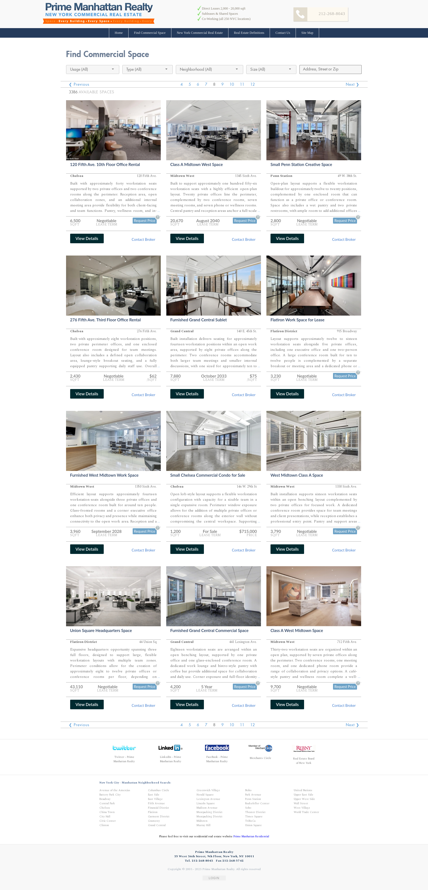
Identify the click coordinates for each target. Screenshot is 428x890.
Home (119, 33)
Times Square (254, 816)
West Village (302, 808)
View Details (87, 238)
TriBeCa (250, 821)
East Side (153, 795)
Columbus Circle (158, 790)
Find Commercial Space (150, 33)
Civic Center (107, 821)
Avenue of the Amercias (114, 790)
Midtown (202, 821)
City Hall (104, 816)
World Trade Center (306, 812)
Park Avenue (253, 795)
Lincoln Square (206, 803)
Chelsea (104, 808)
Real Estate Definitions (249, 33)
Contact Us (282, 33)
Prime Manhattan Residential (251, 836)
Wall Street (301, 803)
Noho (248, 790)
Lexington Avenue (208, 799)
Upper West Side (304, 799)
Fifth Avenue (156, 803)
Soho (248, 808)
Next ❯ (352, 84)
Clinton (104, 825)
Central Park (107, 803)
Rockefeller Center (257, 803)
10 (232, 84)
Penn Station (253, 799)
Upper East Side (303, 795)
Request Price (144, 220)
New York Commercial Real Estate (200, 33)
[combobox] (92, 69)
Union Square (253, 825)
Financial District (158, 808)
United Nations (303, 790)
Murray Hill (203, 825)
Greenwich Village (208, 790)
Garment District (159, 816)
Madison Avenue (207, 808)
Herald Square (205, 795)
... (158, 210)
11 (242, 84)
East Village (155, 799)
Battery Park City (110, 795)
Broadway (105, 799)
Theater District (255, 812)
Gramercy (154, 821)
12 (252, 84)
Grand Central (157, 825)
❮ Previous (79, 84)
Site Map (307, 33)
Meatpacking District (209, 812)
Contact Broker (143, 239)
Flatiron (152, 812)
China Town (107, 812)
